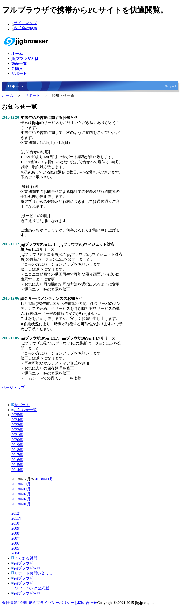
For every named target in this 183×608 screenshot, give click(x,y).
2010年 (17, 523)
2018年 (17, 450)
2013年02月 (20, 499)
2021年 (17, 435)
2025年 (17, 415)
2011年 (17, 518)
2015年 (17, 465)
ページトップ (13, 387)
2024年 (17, 420)
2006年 (17, 543)
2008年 (17, 533)
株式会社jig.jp (25, 28)
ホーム (7, 95)
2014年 (17, 470)
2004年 (17, 553)
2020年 (17, 440)
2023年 (17, 425)
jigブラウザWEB (26, 568)
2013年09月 (20, 489)
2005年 (17, 548)
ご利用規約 (26, 603)
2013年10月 (20, 484)
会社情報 (9, 603)
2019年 (17, 445)
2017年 (17, 455)
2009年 (17, 528)
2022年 (17, 430)
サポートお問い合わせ (31, 573)
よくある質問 (24, 558)
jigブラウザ (22, 563)
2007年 (17, 538)
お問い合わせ (85, 603)
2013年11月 (43, 479)
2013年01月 (20, 504)
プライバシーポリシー (55, 603)
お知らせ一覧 (24, 410)
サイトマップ (25, 23)
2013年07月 (20, 494)
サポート (32, 95)
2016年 (17, 460)
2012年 (17, 513)
